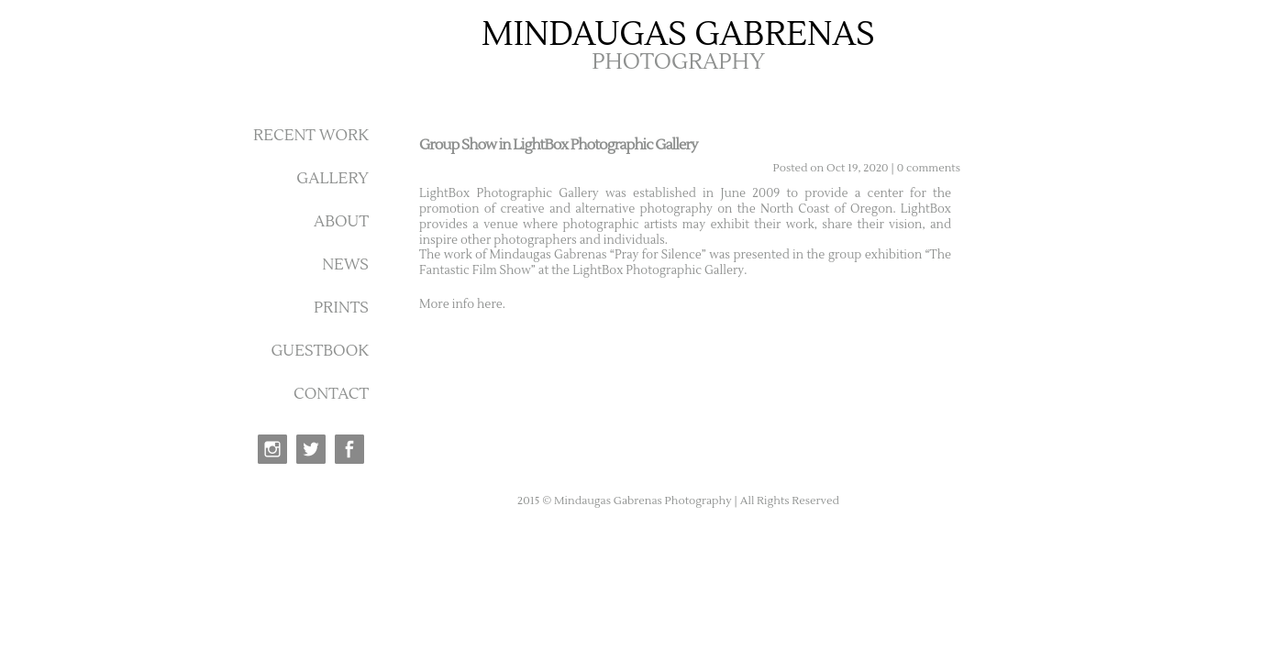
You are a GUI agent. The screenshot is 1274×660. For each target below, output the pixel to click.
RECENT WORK (311, 136)
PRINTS (341, 308)
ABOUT (341, 222)
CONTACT (331, 394)
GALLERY (332, 179)
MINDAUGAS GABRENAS (678, 35)
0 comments (928, 168)
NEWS (345, 265)
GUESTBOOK (320, 351)
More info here (461, 304)
